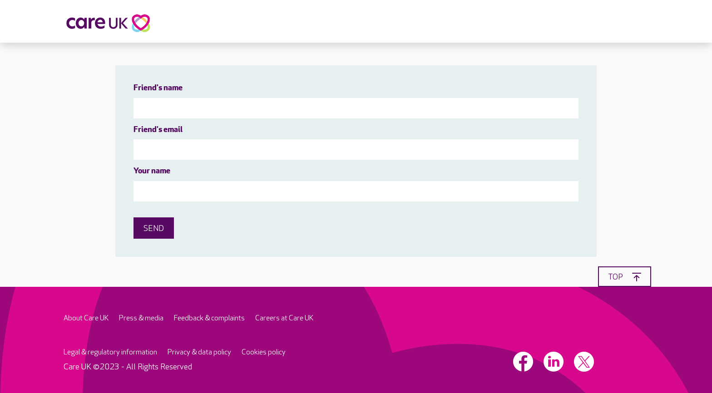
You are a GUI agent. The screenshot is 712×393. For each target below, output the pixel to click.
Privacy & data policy (199, 352)
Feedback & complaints (209, 318)
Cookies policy (264, 352)
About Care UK (86, 318)
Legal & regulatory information (110, 352)
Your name (152, 171)
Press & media (141, 318)
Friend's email (158, 130)
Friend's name (158, 88)
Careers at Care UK (284, 318)
